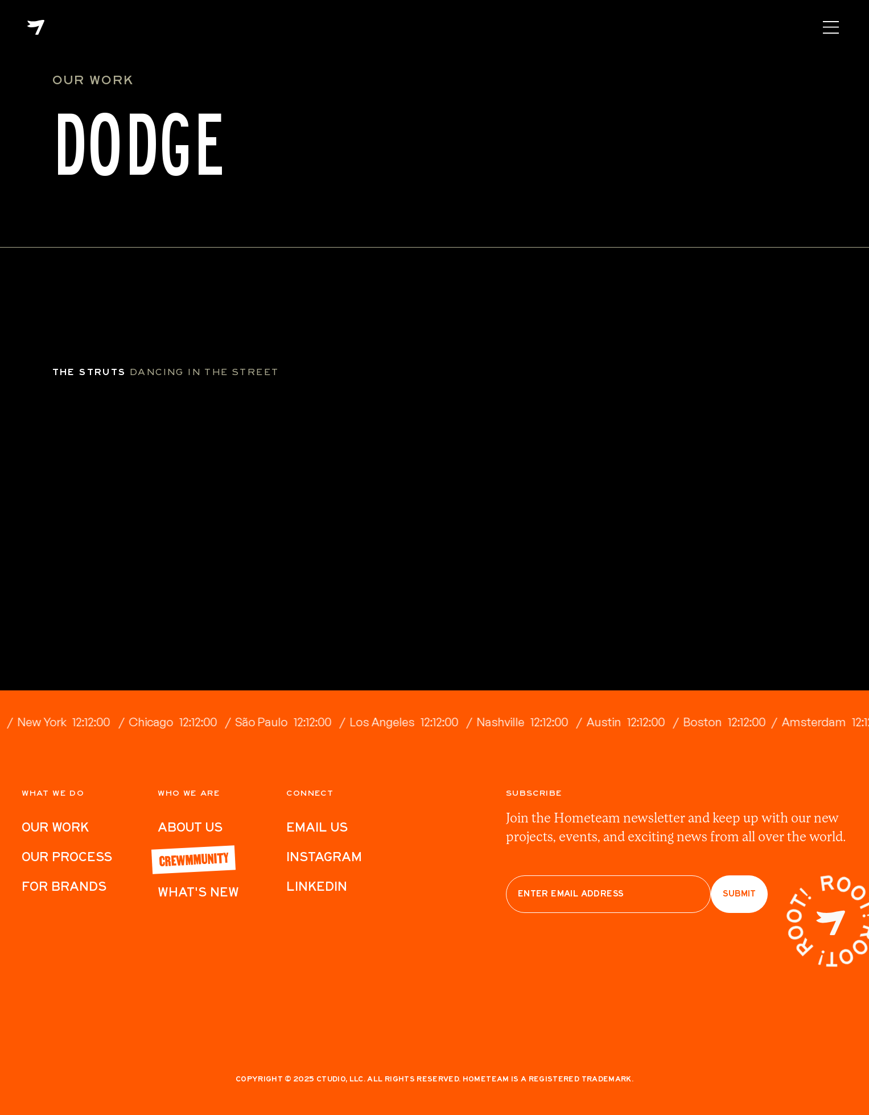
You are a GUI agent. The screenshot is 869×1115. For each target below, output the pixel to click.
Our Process (67, 856)
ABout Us (190, 827)
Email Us (317, 827)
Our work (55, 827)
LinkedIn (316, 886)
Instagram (324, 856)
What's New (198, 892)
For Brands (64, 886)
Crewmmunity (193, 858)
